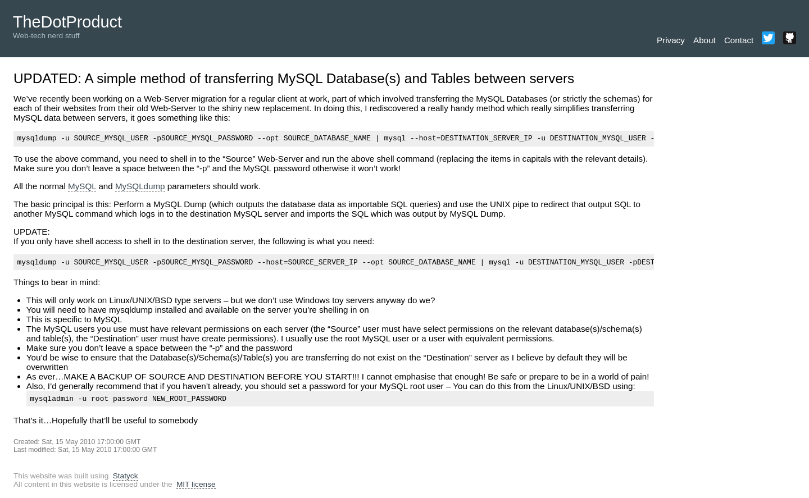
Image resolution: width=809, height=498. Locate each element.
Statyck (125, 481)
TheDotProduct (67, 22)
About (704, 40)
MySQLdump (140, 188)
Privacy (671, 40)
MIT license (196, 489)
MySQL (82, 188)
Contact (738, 40)
